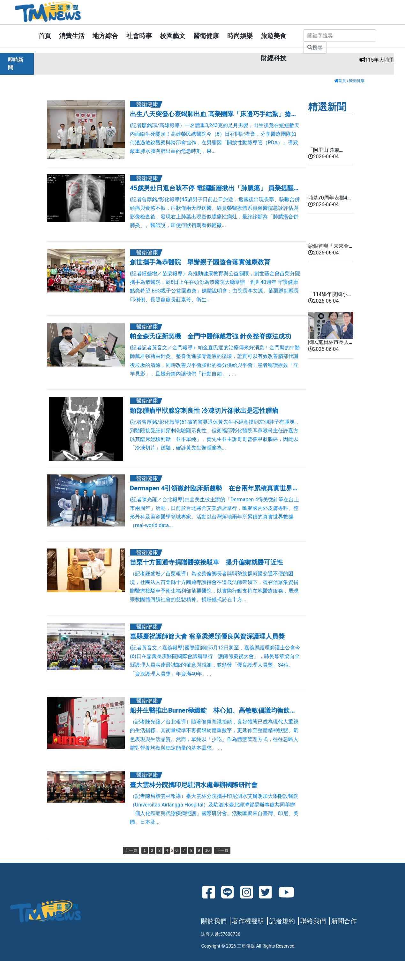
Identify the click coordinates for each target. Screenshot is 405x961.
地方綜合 (105, 36)
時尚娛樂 (240, 36)
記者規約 (282, 921)
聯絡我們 (313, 921)
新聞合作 (344, 921)
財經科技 (273, 58)
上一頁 (131, 850)
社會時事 (139, 36)
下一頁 (222, 850)
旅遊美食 (273, 36)
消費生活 (72, 36)
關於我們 (214, 921)
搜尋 (315, 47)
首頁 (44, 36)
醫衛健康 (206, 36)
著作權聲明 (248, 921)
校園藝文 (172, 36)
